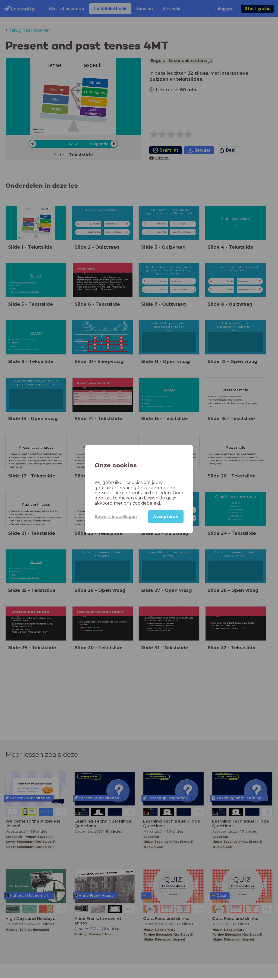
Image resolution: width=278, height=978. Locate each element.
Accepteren (165, 516)
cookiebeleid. (146, 503)
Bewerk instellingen (115, 516)
